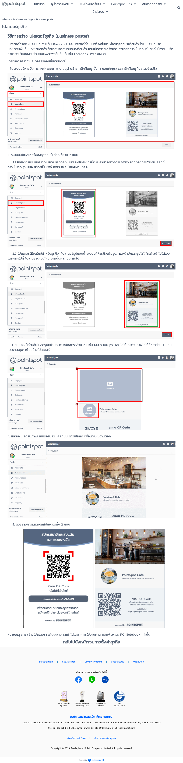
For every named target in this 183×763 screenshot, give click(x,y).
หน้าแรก (6, 19)
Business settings (23, 19)
